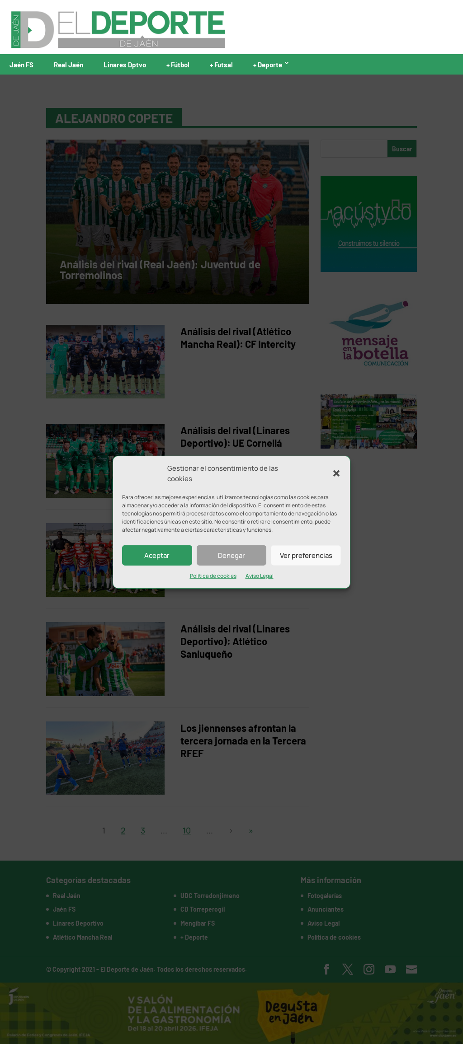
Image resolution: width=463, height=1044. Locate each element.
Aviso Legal (260, 576)
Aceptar (157, 555)
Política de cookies (213, 576)
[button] (336, 473)
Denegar (231, 555)
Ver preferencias (306, 555)
